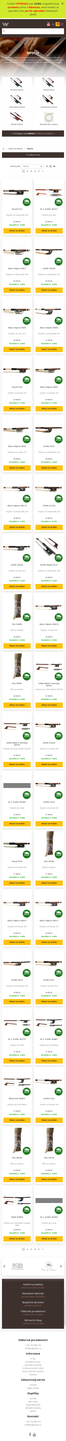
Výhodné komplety (33, 1407)
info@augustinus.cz (33, 1347)
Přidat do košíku (17, 230)
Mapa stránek (33, 1387)
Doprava (33, 1373)
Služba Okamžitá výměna (33, 1370)
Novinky (33, 1397)
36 (50, 165)
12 (47, 165)
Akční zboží (33, 1401)
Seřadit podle (15, 165)
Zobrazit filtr (33, 154)
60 (54, 165)
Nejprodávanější (33, 1404)
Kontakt (33, 1384)
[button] (5, 1265)
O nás (33, 1358)
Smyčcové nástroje (16, 148)
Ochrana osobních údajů (33, 1367)
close (62, 3)
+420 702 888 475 (33, 1344)
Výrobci (33, 1410)
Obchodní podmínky (33, 1364)
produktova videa (33, 1361)
